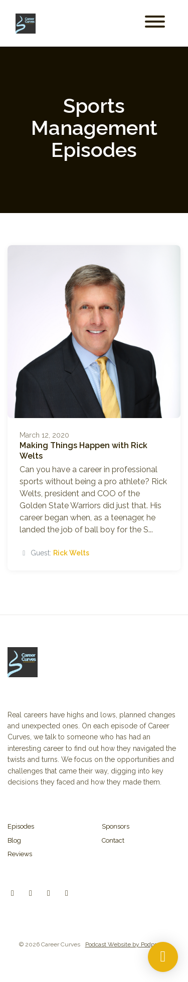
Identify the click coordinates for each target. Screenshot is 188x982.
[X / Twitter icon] (13, 893)
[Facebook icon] (49, 893)
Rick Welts (71, 553)
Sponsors (115, 826)
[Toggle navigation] (154, 23)
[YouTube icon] (67, 893)
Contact (113, 840)
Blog (14, 840)
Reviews (20, 854)
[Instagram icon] (31, 893)
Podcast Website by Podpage (124, 944)
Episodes (21, 826)
